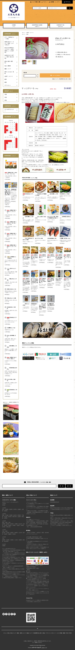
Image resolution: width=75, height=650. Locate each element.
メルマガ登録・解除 (36, 1)
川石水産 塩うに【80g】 (12, 390)
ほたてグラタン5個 (39, 238)
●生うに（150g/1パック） (67, 279)
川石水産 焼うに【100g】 (65, 193)
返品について (55, 79)
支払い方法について (11, 633)
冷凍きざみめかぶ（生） (12, 289)
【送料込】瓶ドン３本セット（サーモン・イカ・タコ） (12, 223)
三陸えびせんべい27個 (12, 279)
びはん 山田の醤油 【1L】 (11, 336)
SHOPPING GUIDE (37, 25)
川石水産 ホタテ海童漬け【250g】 (40, 194)
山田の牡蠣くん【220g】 (28, 217)
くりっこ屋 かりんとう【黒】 (11, 269)
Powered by (37, 647)
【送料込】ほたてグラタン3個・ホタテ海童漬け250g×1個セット (26, 257)
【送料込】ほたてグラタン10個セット (50, 256)
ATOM (70, 633)
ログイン (59, 1)
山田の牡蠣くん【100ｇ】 (52, 194)
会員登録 (52, 1)
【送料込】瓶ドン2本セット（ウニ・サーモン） (12, 235)
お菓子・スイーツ (29, 32)
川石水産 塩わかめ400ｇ (12, 368)
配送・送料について (21, 633)
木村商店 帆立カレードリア (34, 304)
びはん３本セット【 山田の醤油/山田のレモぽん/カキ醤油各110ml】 (42, 306)
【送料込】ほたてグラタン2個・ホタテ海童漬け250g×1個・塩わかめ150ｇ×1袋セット (26, 282)
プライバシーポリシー (50, 633)
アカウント (45, 1)
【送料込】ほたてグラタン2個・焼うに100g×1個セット (34, 256)
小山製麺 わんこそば (11, 327)
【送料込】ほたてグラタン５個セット (42, 256)
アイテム (67, 2)
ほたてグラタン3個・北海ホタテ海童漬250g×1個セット (52, 217)
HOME (14, 25)
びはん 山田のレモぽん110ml (40, 217)
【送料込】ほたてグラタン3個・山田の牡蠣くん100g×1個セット (59, 257)
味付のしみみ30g (26, 304)
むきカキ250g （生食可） (11, 380)
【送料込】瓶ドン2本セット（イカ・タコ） (12, 211)
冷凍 (27, 34)
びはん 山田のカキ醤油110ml (59, 279)
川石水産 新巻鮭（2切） (52, 238)
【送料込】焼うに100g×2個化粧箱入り (50, 280)
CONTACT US (60, 25)
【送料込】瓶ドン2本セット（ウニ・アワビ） (12, 246)
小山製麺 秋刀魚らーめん (65, 238)
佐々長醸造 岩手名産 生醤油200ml (50, 304)
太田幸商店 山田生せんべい (65, 217)
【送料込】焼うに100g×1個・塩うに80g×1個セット (42, 280)
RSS (67, 633)
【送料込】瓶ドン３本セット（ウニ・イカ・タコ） (67, 256)
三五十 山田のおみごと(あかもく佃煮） (28, 239)
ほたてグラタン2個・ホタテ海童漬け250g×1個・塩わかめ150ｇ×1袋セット (34, 281)
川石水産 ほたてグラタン (28, 194)
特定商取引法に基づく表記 (65, 79)
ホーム (23, 32)
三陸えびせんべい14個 (11, 298)
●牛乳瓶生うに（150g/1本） (11, 257)
